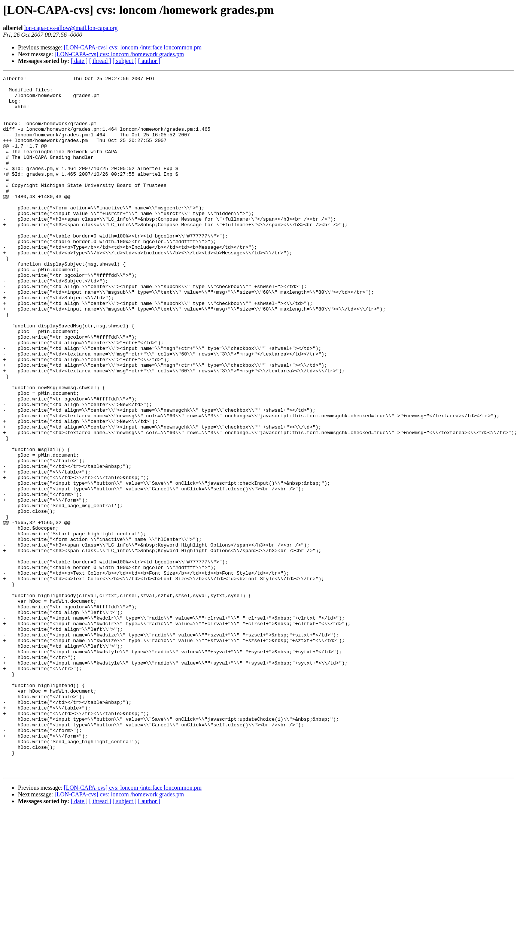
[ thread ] (100, 61)
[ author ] (149, 61)
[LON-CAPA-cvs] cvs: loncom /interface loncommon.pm (133, 47)
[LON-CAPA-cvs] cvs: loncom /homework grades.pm (119, 54)
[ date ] (79, 61)
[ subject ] (125, 61)
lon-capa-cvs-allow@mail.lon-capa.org (71, 28)
